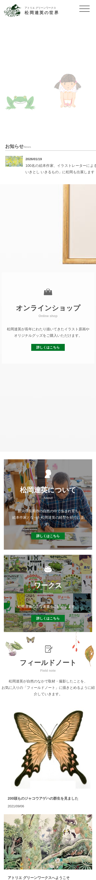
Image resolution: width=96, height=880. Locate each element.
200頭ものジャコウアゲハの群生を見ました (43, 798)
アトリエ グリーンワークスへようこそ (39, 878)
